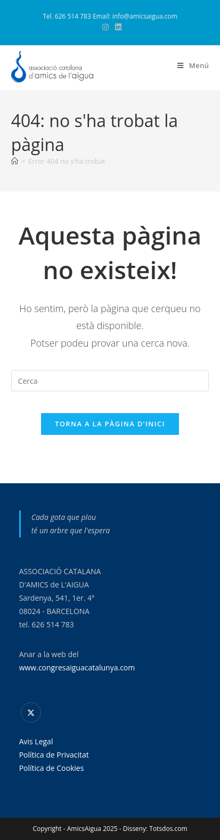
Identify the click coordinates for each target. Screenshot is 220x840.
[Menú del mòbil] (193, 65)
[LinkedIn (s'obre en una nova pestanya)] (116, 27)
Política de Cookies (51, 768)
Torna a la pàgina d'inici (110, 424)
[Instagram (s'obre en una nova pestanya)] (105, 27)
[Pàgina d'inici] (14, 161)
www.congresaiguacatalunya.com (77, 667)
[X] (31, 712)
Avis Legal (36, 741)
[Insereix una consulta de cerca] (110, 380)
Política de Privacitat (54, 755)
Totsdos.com (168, 828)
